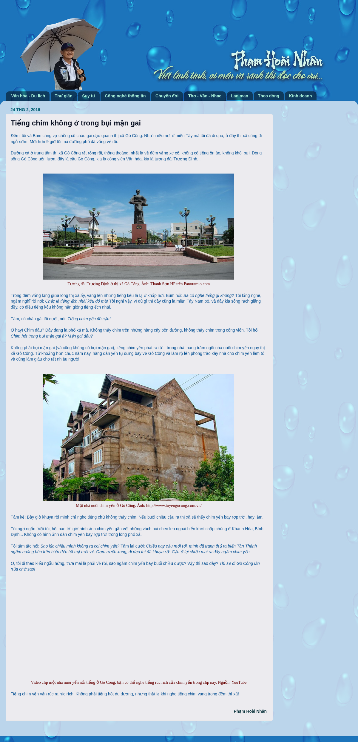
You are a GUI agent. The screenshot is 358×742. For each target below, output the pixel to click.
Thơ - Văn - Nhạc (204, 95)
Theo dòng (269, 95)
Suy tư (88, 95)
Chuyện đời (166, 95)
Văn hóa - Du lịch (28, 95)
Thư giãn (63, 95)
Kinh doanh (300, 95)
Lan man (240, 95)
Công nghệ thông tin (125, 95)
